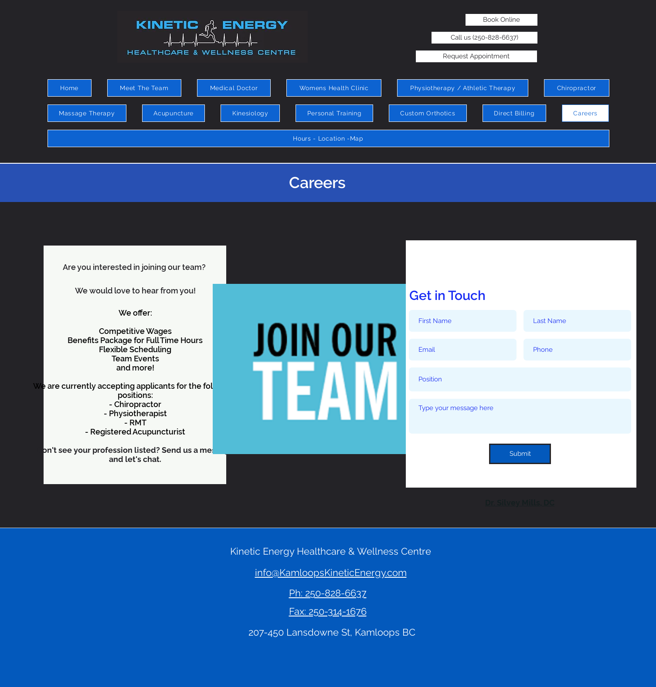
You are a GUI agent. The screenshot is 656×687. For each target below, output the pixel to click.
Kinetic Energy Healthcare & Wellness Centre (330, 551)
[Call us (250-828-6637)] (484, 37)
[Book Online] (501, 20)
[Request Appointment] (476, 56)
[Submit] (520, 454)
